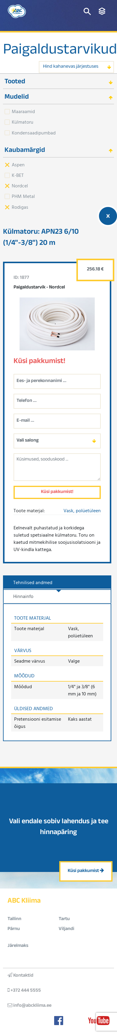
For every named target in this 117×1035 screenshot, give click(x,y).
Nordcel (20, 185)
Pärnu (14, 929)
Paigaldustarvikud (60, 51)
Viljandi (66, 929)
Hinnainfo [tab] (23, 596)
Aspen (18, 164)
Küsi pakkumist (86, 871)
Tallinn (14, 919)
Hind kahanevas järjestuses (70, 67)
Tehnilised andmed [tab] (32, 582)
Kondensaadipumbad (34, 132)
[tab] (58, 81)
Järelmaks (18, 946)
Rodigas (20, 207)
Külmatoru (22, 121)
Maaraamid (23, 111)
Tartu (64, 919)
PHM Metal (23, 196)
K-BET (18, 175)
